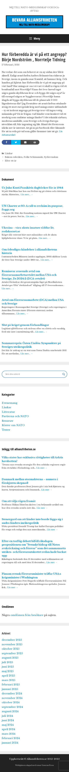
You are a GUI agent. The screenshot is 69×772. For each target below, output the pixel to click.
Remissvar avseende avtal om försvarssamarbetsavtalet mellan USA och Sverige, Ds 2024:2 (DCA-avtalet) (29, 275)
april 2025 (8, 675)
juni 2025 (8, 666)
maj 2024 (8, 724)
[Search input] (33, 374)
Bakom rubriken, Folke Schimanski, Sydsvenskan (31, 157)
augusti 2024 (10, 711)
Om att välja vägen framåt (18, 501)
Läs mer (41, 468)
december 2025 (12, 639)
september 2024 (12, 707)
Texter (6, 429)
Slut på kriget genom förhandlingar (25, 325)
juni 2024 (8, 720)
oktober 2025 (10, 648)
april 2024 (8, 729)
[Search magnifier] (64, 374)
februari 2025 (11, 684)
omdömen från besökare (26, 615)
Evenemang (9, 403)
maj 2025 (8, 671)
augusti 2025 (10, 657)
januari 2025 (10, 689)
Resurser (7, 420)
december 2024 (12, 693)
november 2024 (12, 698)
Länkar (9, 153)
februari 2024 (11, 738)
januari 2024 (10, 742)
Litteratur (8, 411)
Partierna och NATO (15, 416)
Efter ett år (10, 160)
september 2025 (12, 653)
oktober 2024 (11, 702)
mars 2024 (8, 733)
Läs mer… (27, 194)
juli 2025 (7, 662)
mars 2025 (8, 680)
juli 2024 (7, 715)
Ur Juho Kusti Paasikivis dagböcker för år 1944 (32, 187)
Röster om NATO (13, 425)
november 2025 (12, 644)
